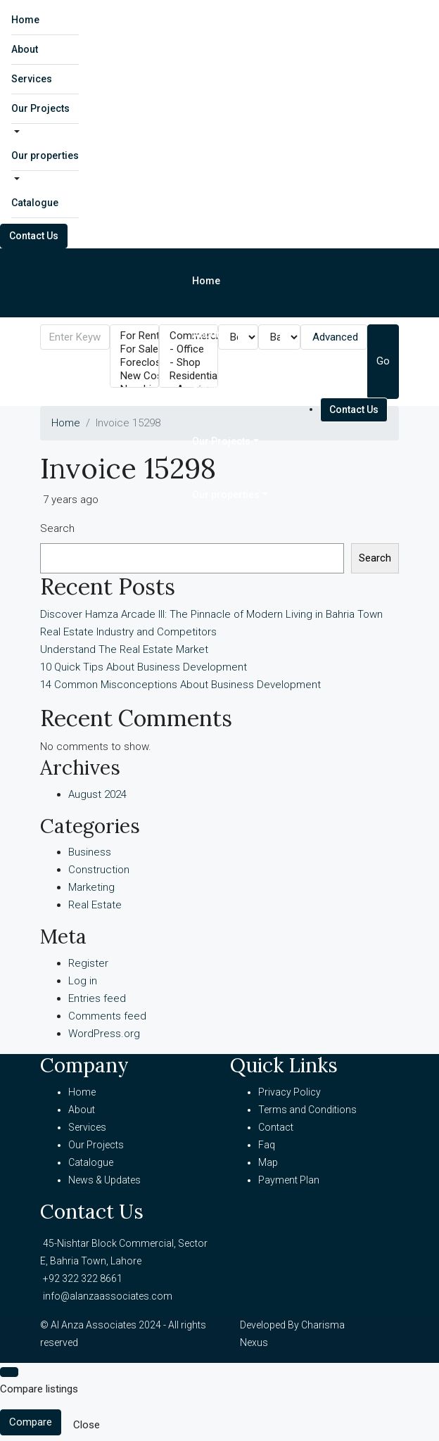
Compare (30, 1422)
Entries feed (97, 998)
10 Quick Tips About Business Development (143, 667)
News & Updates (104, 1180)
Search (57, 528)
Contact (275, 1127)
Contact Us (33, 235)
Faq (266, 1144)
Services (31, 78)
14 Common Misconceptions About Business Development (180, 684)
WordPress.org (104, 1033)
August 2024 (97, 794)
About (24, 49)
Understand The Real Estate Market (124, 649)
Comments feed (107, 1016)
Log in (82, 981)
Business (89, 852)
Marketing (91, 887)
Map (268, 1162)
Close (86, 1424)
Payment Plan (288, 1180)
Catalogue (34, 202)
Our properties (45, 155)
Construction (98, 869)
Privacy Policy (289, 1092)
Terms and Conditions (307, 1109)
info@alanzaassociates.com (107, 1296)
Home (25, 19)
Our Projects (40, 108)
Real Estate (95, 905)
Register (88, 963)
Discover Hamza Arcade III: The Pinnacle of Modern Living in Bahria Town (211, 614)
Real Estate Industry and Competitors (128, 632)
